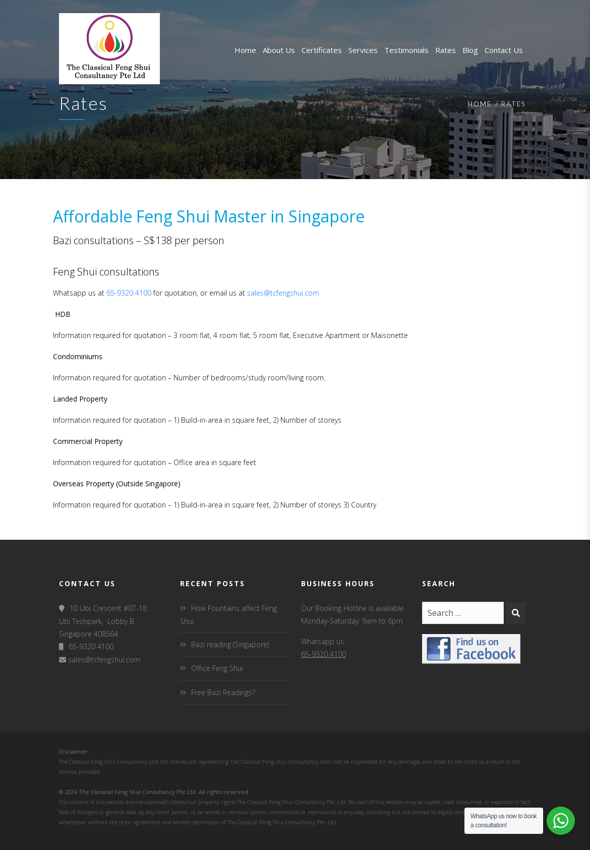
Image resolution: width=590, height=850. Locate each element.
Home (480, 104)
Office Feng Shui (217, 668)
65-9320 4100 (128, 293)
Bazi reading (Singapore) (230, 644)
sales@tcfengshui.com (283, 293)
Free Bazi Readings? (223, 692)
